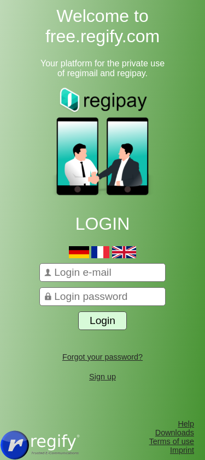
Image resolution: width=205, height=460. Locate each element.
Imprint (182, 450)
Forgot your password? (102, 357)
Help (186, 423)
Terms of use (171, 441)
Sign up (102, 376)
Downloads (174, 432)
